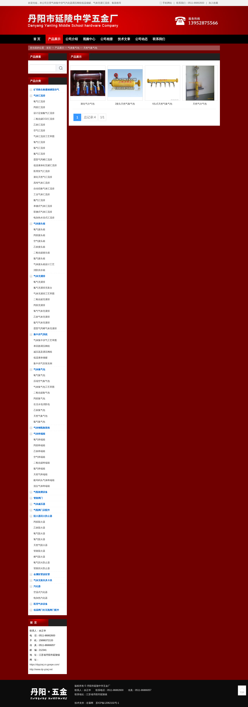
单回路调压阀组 (42, 346)
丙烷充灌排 (39, 305)
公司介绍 (71, 39)
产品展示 (54, 39)
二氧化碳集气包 (42, 392)
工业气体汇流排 (42, 194)
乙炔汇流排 (39, 124)
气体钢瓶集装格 (42, 427)
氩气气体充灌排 (42, 322)
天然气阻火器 (40, 545)
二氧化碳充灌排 (42, 299)
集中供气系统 (40, 334)
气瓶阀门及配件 (42, 510)
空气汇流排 (39, 130)
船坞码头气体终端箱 (44, 480)
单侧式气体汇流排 (43, 206)
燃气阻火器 (39, 556)
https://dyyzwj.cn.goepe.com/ (44, 664)
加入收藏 (213, 3)
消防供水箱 (39, 270)
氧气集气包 (39, 375)
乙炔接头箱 (39, 247)
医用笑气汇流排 (42, 171)
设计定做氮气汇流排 (44, 113)
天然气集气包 (90, 47)
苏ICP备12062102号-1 (107, 703)
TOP (242, 692)
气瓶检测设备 (40, 492)
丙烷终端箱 (39, 445)
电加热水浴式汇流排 (44, 217)
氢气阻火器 (39, 539)
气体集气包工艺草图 (44, 387)
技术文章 (124, 39)
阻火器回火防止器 (43, 516)
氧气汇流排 (39, 101)
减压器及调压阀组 (43, 351)
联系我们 (159, 39)
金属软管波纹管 (42, 574)
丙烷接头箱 (39, 235)
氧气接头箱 (39, 229)
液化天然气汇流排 (43, 177)
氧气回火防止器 (42, 562)
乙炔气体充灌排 (42, 316)
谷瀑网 (89, 703)
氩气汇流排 (39, 148)
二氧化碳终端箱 (42, 462)
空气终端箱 (39, 457)
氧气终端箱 (39, 439)
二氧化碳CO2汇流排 (44, 119)
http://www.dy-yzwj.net (41, 669)
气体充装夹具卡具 (43, 580)
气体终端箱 (39, 433)
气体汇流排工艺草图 (44, 136)
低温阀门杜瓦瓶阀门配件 (46, 610)
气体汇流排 (39, 95)
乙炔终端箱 (39, 451)
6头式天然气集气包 (162, 103)
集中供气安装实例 (43, 363)
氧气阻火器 (39, 533)
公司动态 (141, 39)
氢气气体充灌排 (42, 311)
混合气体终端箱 (42, 486)
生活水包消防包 (42, 404)
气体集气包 (73, 47)
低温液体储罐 (40, 357)
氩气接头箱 (39, 258)
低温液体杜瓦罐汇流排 (45, 165)
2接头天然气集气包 (125, 103)
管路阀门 (38, 498)
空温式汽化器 (40, 592)
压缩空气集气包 (42, 381)
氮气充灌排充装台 (43, 287)
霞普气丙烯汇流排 (43, 159)
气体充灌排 (39, 276)
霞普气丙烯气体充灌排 (45, 328)
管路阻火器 (39, 551)
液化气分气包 (88, 103)
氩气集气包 (39, 421)
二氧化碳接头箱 (42, 252)
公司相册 (106, 39)
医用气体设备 (40, 604)
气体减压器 (39, 504)
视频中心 (89, 39)
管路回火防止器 (42, 568)
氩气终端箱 (39, 468)
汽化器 (37, 586)
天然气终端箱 (40, 474)
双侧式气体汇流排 (43, 211)
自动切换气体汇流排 (44, 188)
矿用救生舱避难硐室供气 (46, 89)
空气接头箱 (39, 241)
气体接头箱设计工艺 (44, 264)
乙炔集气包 (39, 410)
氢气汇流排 (39, 142)
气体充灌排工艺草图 (44, 293)
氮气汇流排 (39, 153)
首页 (48, 47)
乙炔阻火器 (39, 527)
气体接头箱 (39, 223)
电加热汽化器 (40, 598)
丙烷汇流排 (39, 107)
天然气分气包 (200, 103)
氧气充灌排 (39, 282)
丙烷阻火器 (39, 522)
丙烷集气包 (39, 398)
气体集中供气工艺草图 (45, 340)
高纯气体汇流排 (42, 182)
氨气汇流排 (39, 200)
